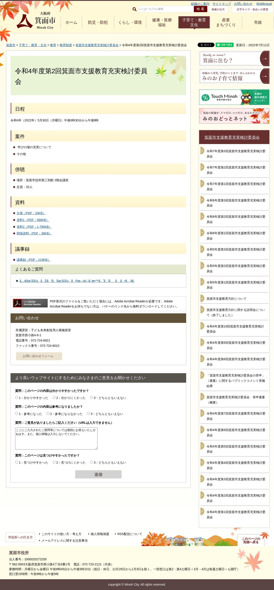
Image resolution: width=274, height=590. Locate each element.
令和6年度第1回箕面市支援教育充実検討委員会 (236, 235)
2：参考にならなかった (66, 414)
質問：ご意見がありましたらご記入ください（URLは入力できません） (64, 422)
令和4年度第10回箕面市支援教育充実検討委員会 (235, 329)
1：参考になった (30, 414)
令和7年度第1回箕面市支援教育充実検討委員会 (236, 186)
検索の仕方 (218, 9)
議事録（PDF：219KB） (33, 259)
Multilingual (264, 3)
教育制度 (66, 45)
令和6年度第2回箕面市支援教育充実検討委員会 (236, 219)
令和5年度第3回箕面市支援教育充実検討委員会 (236, 252)
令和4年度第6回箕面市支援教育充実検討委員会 (236, 432)
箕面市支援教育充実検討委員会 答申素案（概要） (236, 399)
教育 (53, 45)
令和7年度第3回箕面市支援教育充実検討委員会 (236, 153)
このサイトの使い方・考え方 (61, 534)
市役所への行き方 (20, 537)
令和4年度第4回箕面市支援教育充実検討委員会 (236, 465)
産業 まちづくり (226, 22)
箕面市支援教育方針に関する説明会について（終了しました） (236, 312)
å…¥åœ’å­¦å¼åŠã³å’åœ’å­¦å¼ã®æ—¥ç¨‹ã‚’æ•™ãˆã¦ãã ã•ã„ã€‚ (77, 281)
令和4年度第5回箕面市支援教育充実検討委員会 (236, 449)
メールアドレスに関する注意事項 (64, 540)
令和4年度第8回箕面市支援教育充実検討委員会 (236, 361)
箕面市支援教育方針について (227, 298)
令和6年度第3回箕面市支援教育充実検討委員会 (236, 203)
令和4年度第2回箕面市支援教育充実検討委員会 (236, 498)
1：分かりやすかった (33, 398)
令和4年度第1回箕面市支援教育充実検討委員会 (236, 514)
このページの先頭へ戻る (251, 540)
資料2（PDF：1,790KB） (34, 226)
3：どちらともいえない (110, 398)
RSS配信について (129, 534)
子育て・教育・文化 (33, 45)
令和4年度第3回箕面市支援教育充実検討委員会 (236, 481)
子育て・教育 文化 (194, 22)
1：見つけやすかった (33, 462)
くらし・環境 (130, 22)
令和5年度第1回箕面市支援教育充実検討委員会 (236, 285)
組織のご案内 (200, 3)
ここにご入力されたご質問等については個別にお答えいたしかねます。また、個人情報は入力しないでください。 (56, 438)
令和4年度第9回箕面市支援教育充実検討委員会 (236, 345)
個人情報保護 (100, 534)
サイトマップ (222, 3)
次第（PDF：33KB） (31, 213)
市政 (258, 22)
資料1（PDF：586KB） (33, 220)
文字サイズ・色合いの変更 (252, 9)
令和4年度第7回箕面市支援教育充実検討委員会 (236, 416)
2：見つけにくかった (71, 462)
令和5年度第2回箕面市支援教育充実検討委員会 (236, 268)
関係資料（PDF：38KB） (34, 233)
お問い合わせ (243, 3)
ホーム (71, 22)
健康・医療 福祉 (162, 22)
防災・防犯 (98, 22)
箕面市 (10, 45)
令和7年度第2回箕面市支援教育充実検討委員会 (236, 170)
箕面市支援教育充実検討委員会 (97, 45)
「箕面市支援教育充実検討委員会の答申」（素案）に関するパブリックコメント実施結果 (236, 381)
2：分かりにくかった (71, 398)
